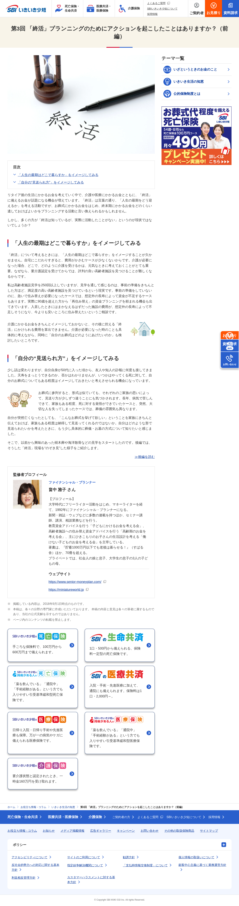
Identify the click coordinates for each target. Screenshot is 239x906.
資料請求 (230, 361)
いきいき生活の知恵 (183, 82)
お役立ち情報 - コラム (22, 831)
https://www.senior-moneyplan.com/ (77, 581)
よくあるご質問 (158, 3)
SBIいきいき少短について (162, 8)
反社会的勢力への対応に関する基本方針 (35, 868)
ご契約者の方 (121, 818)
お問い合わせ (229, 380)
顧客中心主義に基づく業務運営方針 (202, 865)
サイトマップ (209, 831)
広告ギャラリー (100, 831)
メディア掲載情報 (72, 831)
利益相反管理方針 (23, 878)
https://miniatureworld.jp (69, 589)
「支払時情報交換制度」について (145, 866)
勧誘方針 (129, 858)
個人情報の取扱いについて (196, 858)
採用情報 (152, 14)
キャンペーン (126, 831)
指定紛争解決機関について (85, 866)
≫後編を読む (145, 457)
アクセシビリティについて (29, 858)
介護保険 (95, 818)
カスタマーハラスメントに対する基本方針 (91, 881)
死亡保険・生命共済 (22, 818)
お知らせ (49, 831)
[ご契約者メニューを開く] (196, 8)
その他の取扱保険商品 (179, 831)
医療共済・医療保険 (63, 818)
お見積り (230, 343)
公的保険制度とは (181, 94)
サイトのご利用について (83, 858)
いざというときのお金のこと (190, 70)
